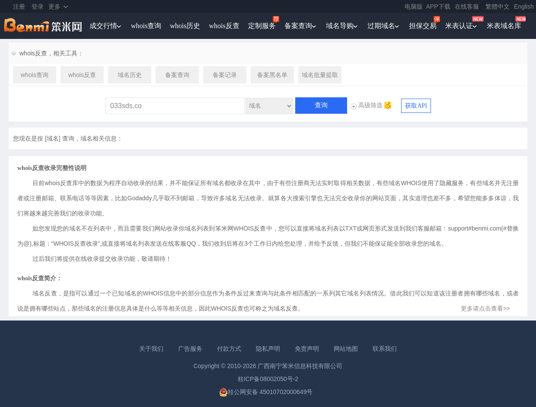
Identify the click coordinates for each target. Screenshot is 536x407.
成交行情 (103, 25)
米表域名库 (504, 25)
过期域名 (381, 25)
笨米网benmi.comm (43, 26)
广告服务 (190, 348)
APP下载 (438, 6)
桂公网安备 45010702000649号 (266, 391)
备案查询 (298, 25)
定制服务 (262, 25)
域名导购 (340, 25)
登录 (38, 6)
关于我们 (151, 348)
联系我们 (385, 348)
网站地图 (346, 348)
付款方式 (229, 348)
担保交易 (423, 25)
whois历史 (185, 25)
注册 (19, 6)
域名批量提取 (320, 74)
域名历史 (130, 74)
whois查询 (146, 25)
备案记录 (225, 74)
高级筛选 (370, 105)
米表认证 (459, 25)
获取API (416, 106)
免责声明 (307, 348)
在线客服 (467, 6)
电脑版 (414, 6)
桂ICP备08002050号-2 (268, 378)
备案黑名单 (272, 74)
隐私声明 (268, 348)
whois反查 (224, 25)
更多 (54, 6)
